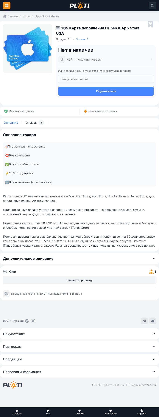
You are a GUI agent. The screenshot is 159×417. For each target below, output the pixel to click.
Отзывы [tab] (35, 122)
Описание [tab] (11, 122)
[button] (17, 412)
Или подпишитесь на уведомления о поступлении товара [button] (94, 70)
